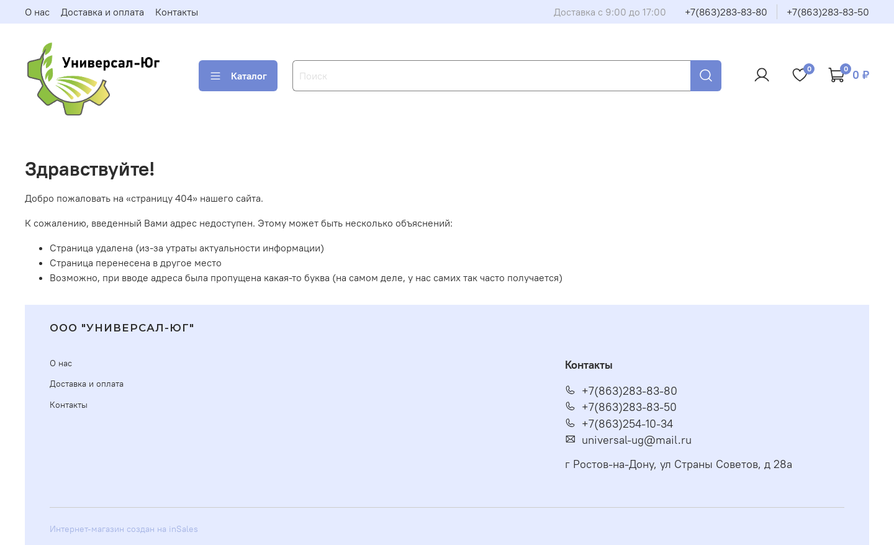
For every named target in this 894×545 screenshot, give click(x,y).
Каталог (238, 76)
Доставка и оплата (102, 12)
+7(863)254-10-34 (619, 424)
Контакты (176, 12)
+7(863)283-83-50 (828, 12)
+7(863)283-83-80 (726, 12)
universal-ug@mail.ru (628, 440)
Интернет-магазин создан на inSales (124, 528)
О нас (37, 12)
